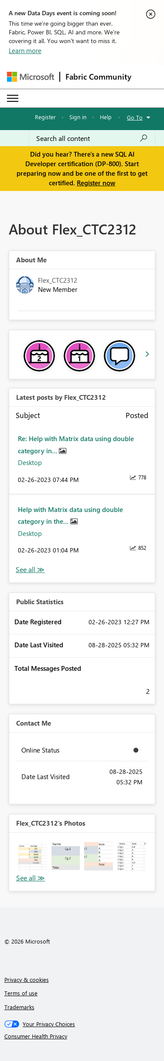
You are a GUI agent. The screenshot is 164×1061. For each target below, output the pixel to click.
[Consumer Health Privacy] (82, 1036)
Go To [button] (135, 117)
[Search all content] (92, 138)
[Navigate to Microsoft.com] (30, 77)
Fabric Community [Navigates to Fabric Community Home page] (98, 76)
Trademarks (19, 1007)
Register (45, 116)
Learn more (25, 50)
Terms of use (21, 993)
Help (106, 116)
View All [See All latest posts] (30, 570)
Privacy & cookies (26, 979)
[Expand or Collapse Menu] (12, 98)
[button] (32, 856)
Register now (96, 182)
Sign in (77, 116)
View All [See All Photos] (30, 878)
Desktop (30, 462)
